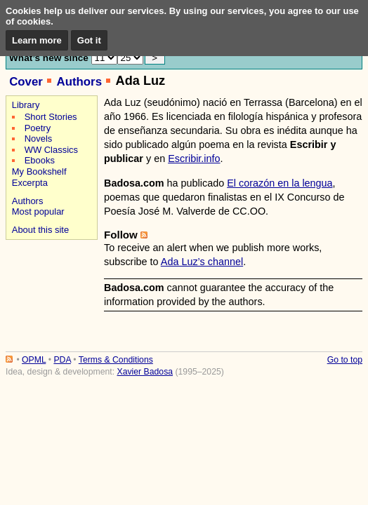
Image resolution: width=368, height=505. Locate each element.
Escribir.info (194, 158)
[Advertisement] (49, 293)
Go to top (344, 360)
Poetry (38, 128)
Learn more (37, 40)
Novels (39, 138)
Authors (79, 81)
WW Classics (51, 149)
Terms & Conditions (116, 360)
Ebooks (40, 160)
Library (26, 105)
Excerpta (30, 182)
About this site (40, 229)
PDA (61, 360)
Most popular (38, 211)
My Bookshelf (39, 171)
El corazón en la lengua (279, 183)
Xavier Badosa (145, 372)
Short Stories (51, 117)
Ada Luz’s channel (202, 261)
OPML (34, 360)
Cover (26, 81)
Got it (89, 40)
